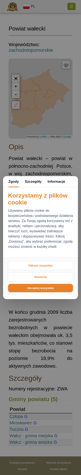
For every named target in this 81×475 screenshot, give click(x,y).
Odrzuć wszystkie (41, 265)
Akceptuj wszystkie (40, 288)
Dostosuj (40, 277)
